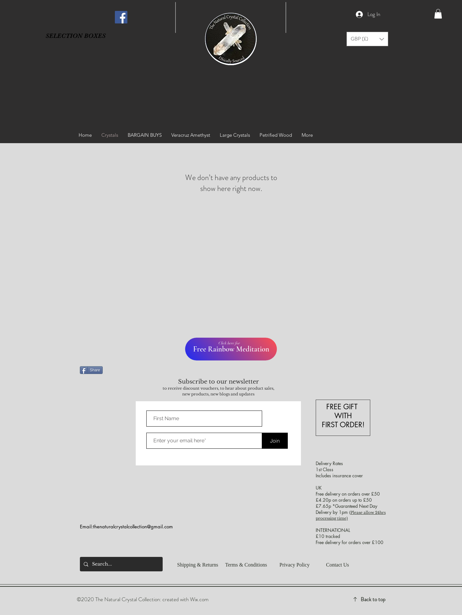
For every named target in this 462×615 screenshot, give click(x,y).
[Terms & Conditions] (246, 565)
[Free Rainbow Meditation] (231, 349)
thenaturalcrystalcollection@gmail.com (133, 527)
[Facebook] (121, 17)
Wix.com (199, 599)
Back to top (373, 599)
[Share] (91, 370)
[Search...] (120, 564)
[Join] (275, 441)
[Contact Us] (337, 565)
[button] (438, 14)
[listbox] (367, 39)
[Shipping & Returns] (197, 565)
